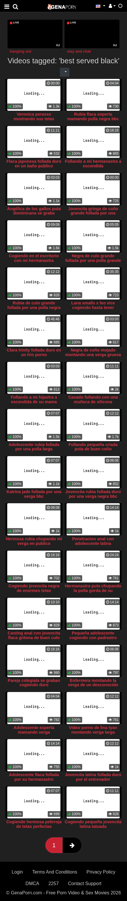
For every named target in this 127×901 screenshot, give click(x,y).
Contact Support (85, 883)
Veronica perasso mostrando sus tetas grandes (34, 119)
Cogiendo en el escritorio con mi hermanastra (34, 258)
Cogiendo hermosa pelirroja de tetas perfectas (34, 824)
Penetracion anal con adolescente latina (93, 541)
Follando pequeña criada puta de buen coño (93, 447)
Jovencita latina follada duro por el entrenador (93, 777)
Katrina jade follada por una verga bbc (33, 494)
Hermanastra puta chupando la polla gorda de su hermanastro (93, 590)
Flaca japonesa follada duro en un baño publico (33, 163)
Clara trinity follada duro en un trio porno (34, 352)
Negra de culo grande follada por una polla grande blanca (93, 260)
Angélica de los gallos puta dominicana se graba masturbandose (34, 213)
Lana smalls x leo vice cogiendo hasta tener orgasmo (93, 307)
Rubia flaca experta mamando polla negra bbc (93, 116)
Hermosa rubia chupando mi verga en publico (34, 541)
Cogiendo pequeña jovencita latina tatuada (93, 824)
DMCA (32, 883)
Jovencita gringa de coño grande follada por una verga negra (93, 213)
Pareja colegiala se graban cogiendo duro (34, 682)
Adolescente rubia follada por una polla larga (34, 447)
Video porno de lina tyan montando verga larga (93, 730)
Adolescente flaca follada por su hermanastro (34, 777)
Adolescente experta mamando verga (34, 730)
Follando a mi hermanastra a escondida (93, 163)
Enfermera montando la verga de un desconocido (93, 682)
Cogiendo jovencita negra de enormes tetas (33, 588)
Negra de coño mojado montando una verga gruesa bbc (93, 355)
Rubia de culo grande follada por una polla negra (33, 305)
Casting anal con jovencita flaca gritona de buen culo (34, 635)
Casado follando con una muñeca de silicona (93, 399)
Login (17, 871)
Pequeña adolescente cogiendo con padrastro (93, 635)
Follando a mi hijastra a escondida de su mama (34, 399)
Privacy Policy (100, 871)
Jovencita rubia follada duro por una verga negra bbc (93, 494)
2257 (53, 883)
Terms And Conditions (54, 871)
